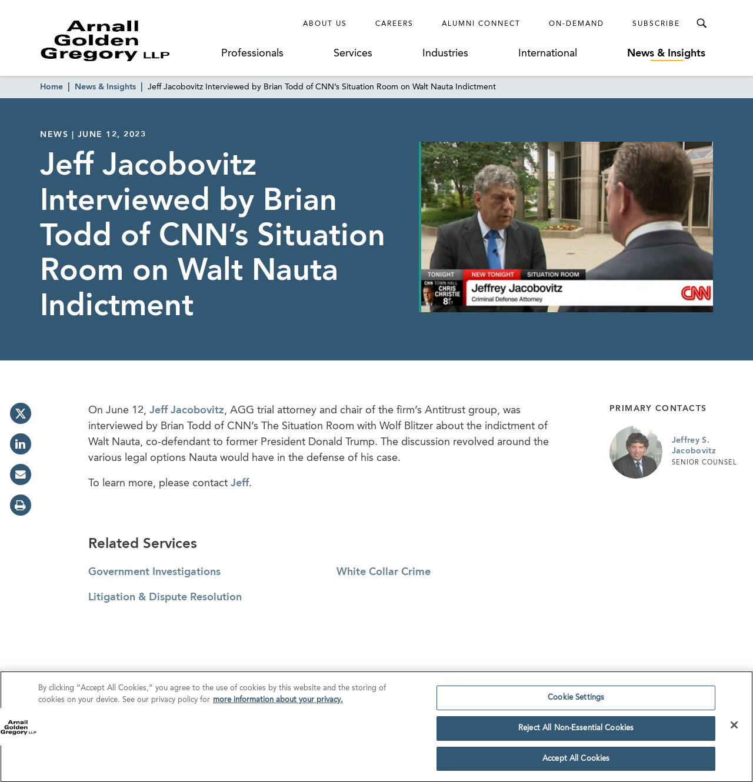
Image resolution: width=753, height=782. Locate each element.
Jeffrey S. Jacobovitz (694, 445)
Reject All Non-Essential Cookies (576, 731)
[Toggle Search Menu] (701, 23)
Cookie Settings (576, 700)
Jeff (240, 483)
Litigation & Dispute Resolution (165, 597)
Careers (394, 24)
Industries (445, 53)
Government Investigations (154, 572)
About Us (325, 24)
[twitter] (20, 413)
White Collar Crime (383, 572)
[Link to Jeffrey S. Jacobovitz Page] (635, 452)
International (547, 53)
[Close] (734, 728)
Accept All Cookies (575, 762)
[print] (20, 505)
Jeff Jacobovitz (186, 410)
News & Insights (666, 53)
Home (51, 87)
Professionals (252, 53)
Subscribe (656, 24)
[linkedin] (20, 444)
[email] (20, 474)
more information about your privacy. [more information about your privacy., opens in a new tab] (278, 703)
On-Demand (576, 24)
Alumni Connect (481, 24)
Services (353, 53)
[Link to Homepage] (127, 40)
